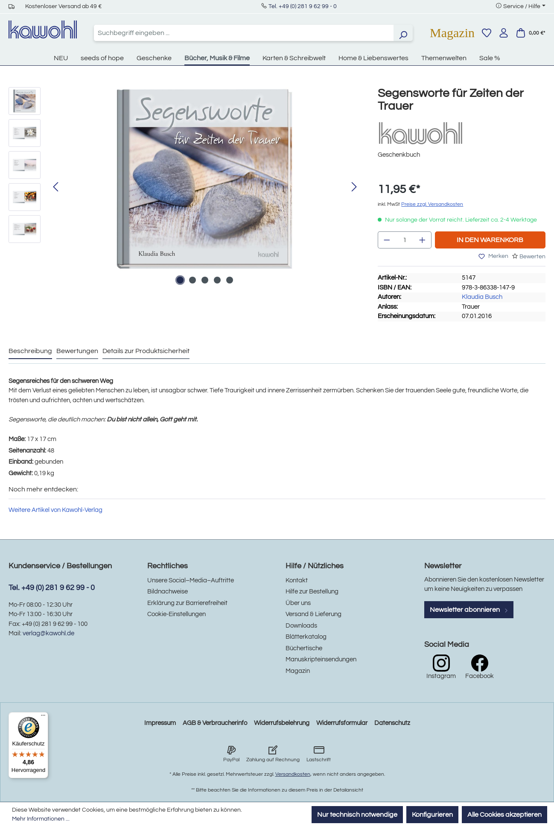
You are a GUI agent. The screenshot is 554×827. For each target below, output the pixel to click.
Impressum (160, 723)
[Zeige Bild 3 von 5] (204, 280)
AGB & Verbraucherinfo (215, 723)
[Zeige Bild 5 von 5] (229, 280)
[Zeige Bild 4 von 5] (217, 280)
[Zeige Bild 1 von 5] (180, 280)
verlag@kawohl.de (48, 633)
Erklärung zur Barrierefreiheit (187, 603)
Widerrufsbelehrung (281, 723)
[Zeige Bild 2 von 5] (192, 280)
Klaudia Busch (482, 297)
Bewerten (532, 257)
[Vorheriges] (55, 187)
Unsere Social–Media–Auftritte (190, 580)
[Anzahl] (404, 239)
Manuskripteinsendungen (321, 659)
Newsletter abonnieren (469, 609)
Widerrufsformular (341, 723)
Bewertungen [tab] (77, 351)
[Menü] (43, 717)
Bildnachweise (167, 591)
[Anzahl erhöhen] (423, 239)
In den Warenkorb (490, 240)
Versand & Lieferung (313, 614)
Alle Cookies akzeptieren (504, 814)
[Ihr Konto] (504, 33)
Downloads (301, 625)
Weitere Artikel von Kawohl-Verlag (55, 510)
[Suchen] (403, 33)
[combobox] (244, 33)
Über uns (298, 603)
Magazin (452, 33)
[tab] (30, 351)
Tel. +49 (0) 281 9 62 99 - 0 (302, 6)
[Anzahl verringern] (387, 239)
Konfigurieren (432, 814)
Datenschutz (392, 723)
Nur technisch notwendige (357, 814)
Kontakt (297, 580)
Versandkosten (292, 774)
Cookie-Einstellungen (176, 614)
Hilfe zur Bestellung (312, 591)
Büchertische (304, 648)
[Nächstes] (354, 187)
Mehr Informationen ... (41, 819)
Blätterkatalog (306, 637)
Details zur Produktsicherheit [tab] (146, 351)
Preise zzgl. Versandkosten (432, 204)
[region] (184, 187)
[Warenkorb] (530, 33)
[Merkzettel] (486, 33)
